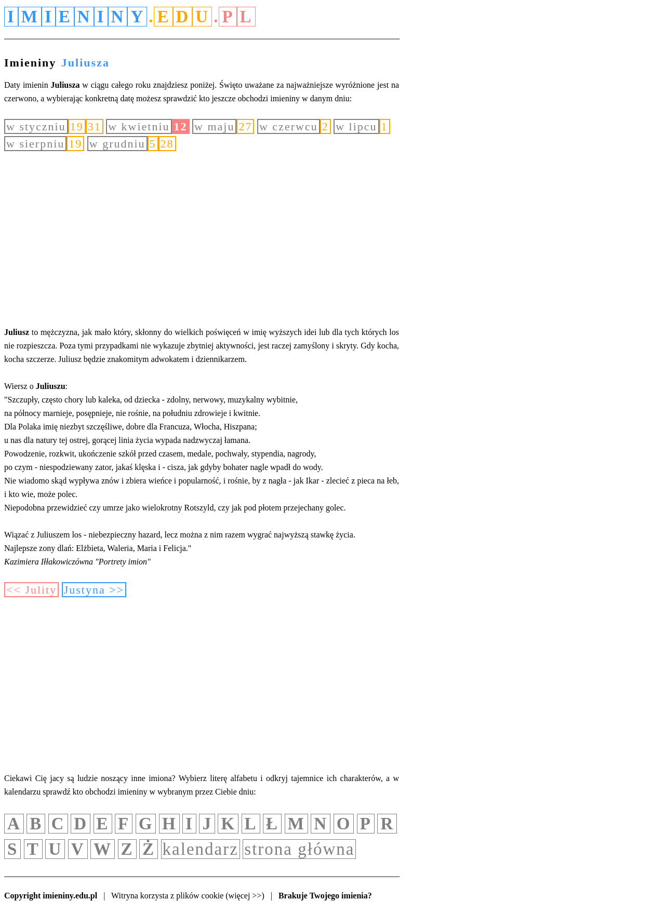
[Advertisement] (201, 238)
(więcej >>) (244, 895)
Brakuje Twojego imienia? (325, 895)
